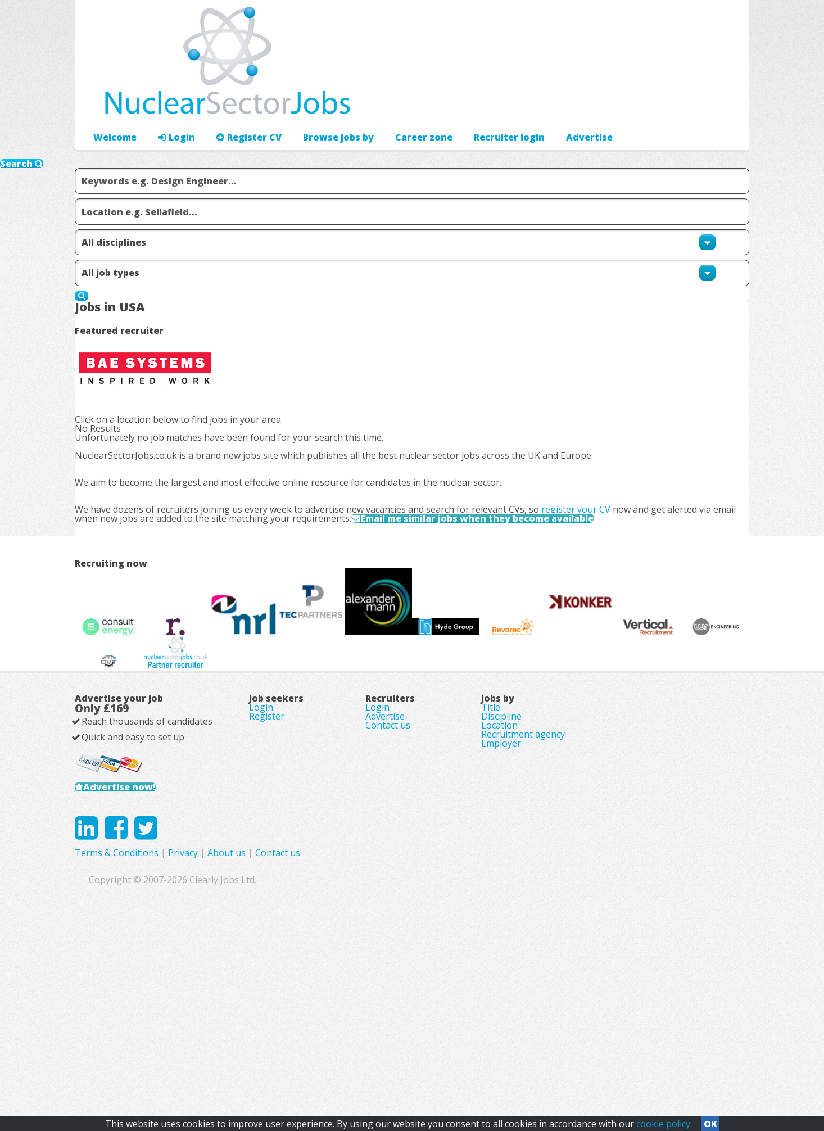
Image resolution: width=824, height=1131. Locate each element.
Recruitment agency (523, 883)
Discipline (501, 852)
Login (170, 104)
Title (490, 836)
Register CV (237, 104)
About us (451, 1035)
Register (266, 852)
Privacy (408, 1035)
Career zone (400, 104)
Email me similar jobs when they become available (530, 503)
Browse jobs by (320, 104)
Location (499, 868)
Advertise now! (135, 940)
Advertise (626, 104)
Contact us (387, 868)
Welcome (112, 104)
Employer (501, 899)
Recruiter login (699, 104)
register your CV (593, 480)
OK (710, 1120)
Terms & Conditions (341, 1035)
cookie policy (663, 1120)
